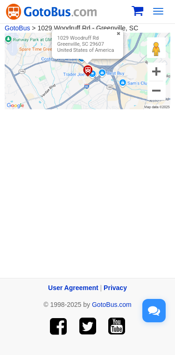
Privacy (115, 287)
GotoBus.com (112, 304)
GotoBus (17, 28)
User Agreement (73, 287)
